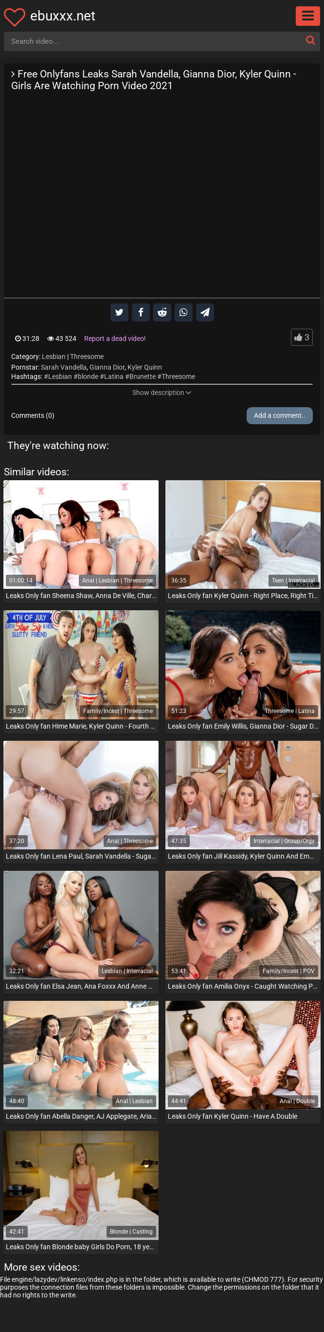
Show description (162, 392)
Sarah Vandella (64, 367)
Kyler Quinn (144, 367)
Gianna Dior (107, 367)
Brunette (142, 376)
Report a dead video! (115, 338)
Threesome (87, 356)
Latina (114, 376)
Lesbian (54, 356)
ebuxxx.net (62, 16)
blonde (88, 376)
